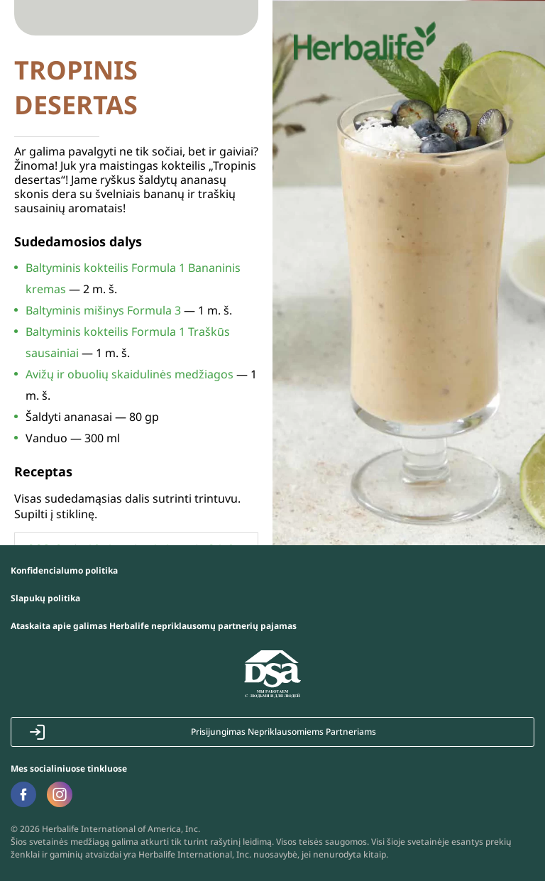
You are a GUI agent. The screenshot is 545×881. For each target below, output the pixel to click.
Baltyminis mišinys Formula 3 (103, 310)
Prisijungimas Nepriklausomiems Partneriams (283, 732)
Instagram (59, 794)
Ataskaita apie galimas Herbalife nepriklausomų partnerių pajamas (154, 626)
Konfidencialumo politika (64, 570)
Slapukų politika (45, 598)
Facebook (23, 794)
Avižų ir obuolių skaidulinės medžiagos (129, 374)
